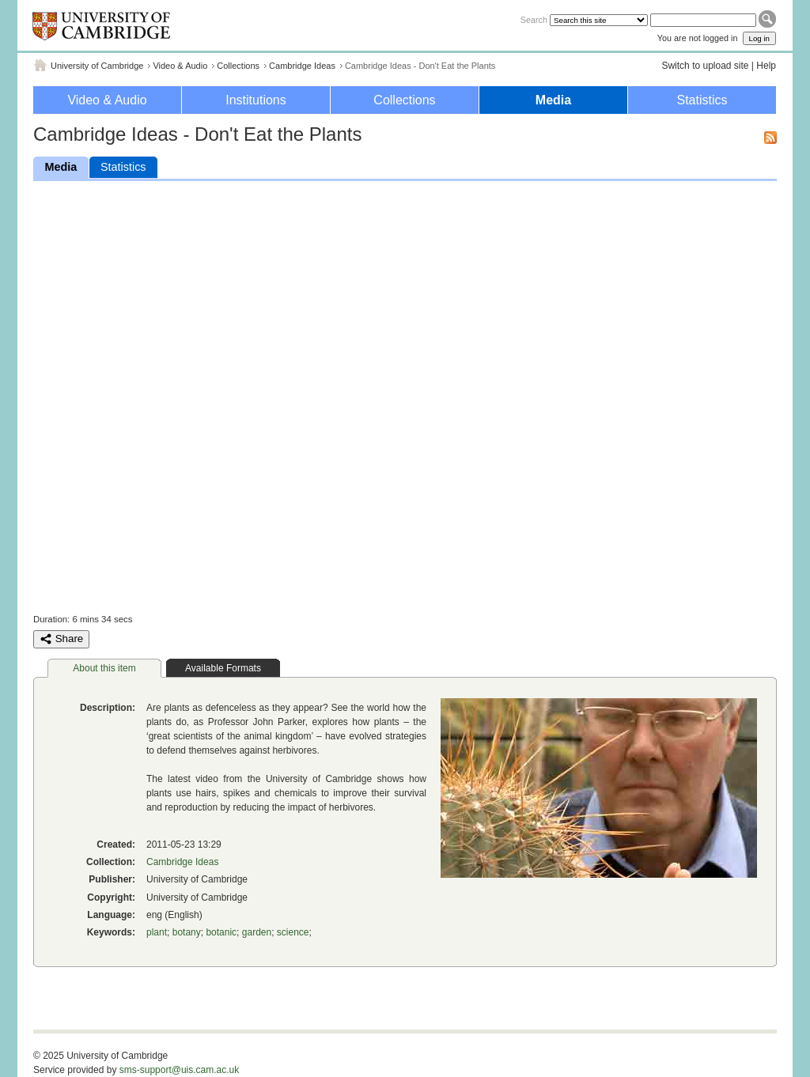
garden (256, 932)
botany (186, 932)
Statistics (701, 100)
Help (766, 65)
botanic (221, 932)
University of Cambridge (97, 65)
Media (553, 100)
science (293, 932)
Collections (238, 65)
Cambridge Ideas (302, 65)
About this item (104, 668)
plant (156, 932)
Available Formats (223, 668)
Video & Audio (180, 65)
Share (61, 639)
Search (533, 20)
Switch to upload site (704, 65)
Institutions (255, 100)
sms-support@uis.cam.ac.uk (179, 1069)
